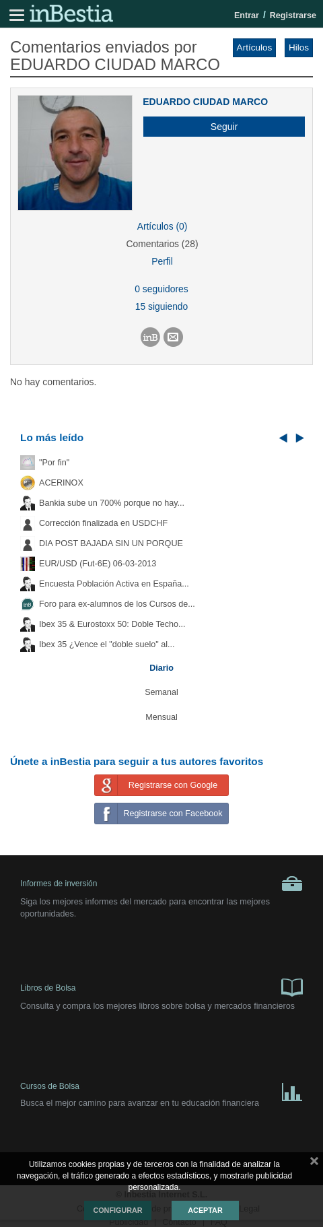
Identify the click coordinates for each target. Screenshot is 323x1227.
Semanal (161, 692)
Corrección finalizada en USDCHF (103, 523)
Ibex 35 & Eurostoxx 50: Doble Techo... (112, 624)
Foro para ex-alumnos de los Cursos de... (117, 604)
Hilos (299, 47)
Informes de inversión (161, 883)
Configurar (117, 1210)
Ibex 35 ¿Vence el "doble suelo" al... (106, 644)
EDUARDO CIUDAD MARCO (205, 101)
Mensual (161, 717)
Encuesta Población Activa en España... (114, 584)
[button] (219, 126)
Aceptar (205, 1210)
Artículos (255, 47)
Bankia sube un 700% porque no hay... (111, 503)
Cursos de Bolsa (161, 1089)
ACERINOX (61, 483)
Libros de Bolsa (161, 986)
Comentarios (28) (162, 243)
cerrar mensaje (314, 1164)
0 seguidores (161, 289)
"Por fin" (54, 462)
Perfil (162, 261)
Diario (161, 668)
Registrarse (293, 15)
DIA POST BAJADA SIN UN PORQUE (111, 543)
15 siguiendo (161, 306)
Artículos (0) (162, 226)
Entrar (246, 15)
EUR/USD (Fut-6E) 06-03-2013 (97, 563)
